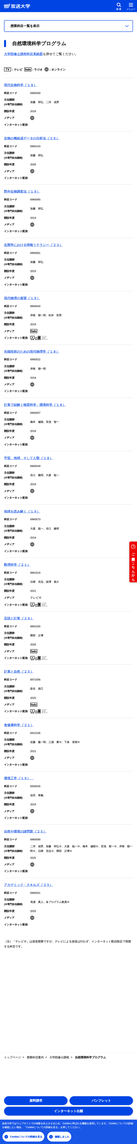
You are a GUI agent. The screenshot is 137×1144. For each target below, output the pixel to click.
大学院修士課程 (59, 1057)
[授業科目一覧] (68, 26)
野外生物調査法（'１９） (22, 191)
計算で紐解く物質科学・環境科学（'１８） (35, 404)
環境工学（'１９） (19, 778)
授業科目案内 (35, 1057)
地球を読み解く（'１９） (22, 511)
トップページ (12, 1057)
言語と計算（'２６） (19, 618)
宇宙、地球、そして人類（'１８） (28, 458)
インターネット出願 (68, 1111)
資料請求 (35, 1100)
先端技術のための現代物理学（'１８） (31, 351)
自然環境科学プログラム (90, 1057)
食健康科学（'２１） (19, 725)
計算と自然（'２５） (19, 671)
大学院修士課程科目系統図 (23, 54)
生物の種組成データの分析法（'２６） (31, 138)
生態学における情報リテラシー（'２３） (33, 245)
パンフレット (101, 1100)
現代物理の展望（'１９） (22, 298)
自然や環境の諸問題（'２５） (25, 831)
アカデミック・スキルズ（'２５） (28, 885)
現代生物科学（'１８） (20, 85)
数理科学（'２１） (17, 564)
